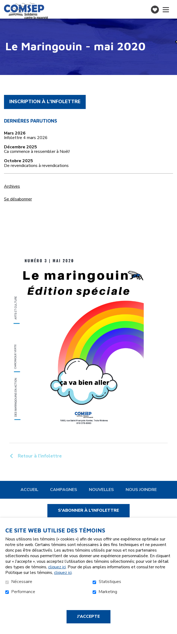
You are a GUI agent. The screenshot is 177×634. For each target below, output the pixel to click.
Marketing (108, 592)
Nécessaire (21, 582)
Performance (23, 592)
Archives (12, 186)
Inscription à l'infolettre (44, 101)
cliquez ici (57, 567)
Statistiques (110, 582)
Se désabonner (18, 199)
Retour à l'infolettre (39, 456)
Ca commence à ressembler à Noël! (37, 151)
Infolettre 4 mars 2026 (26, 138)
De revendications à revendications (36, 165)
